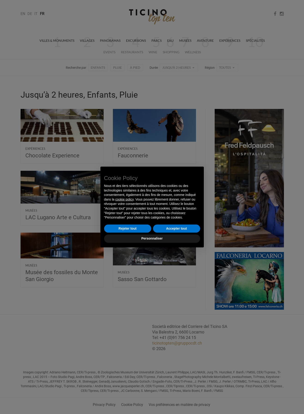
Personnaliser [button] (152, 238)
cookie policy (124, 199)
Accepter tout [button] (176, 228)
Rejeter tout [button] (128, 228)
